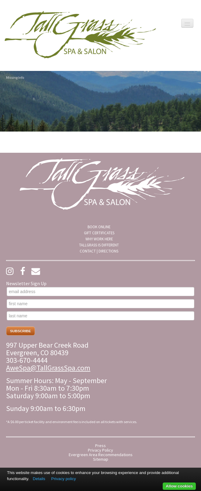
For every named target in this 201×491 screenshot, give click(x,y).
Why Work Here (99, 238)
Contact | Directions (99, 251)
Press (100, 445)
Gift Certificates (99, 232)
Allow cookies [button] (179, 486)
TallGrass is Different (99, 244)
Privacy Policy (100, 450)
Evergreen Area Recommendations (101, 455)
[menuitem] (99, 227)
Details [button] (39, 478)
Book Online (99, 226)
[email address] (100, 291)
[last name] (100, 315)
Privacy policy (63, 478)
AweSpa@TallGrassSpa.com (48, 367)
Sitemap (100, 459)
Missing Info (15, 77)
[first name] (100, 303)
